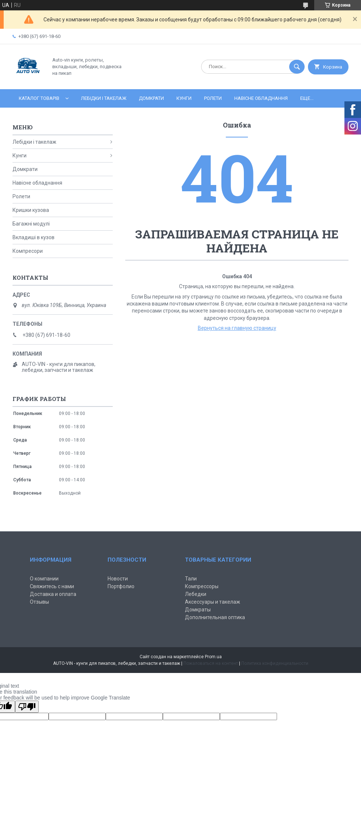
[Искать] (297, 67)
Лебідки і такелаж (103, 98)
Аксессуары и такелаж (212, 602)
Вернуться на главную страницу (237, 328)
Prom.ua (213, 656)
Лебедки (195, 594)
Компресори (28, 251)
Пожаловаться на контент (210, 663)
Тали (191, 579)
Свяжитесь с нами (52, 586)
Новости (118, 579)
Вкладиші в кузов (34, 237)
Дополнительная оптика (215, 617)
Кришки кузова (31, 210)
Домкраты (198, 610)
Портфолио (121, 586)
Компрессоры (201, 586)
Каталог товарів (39, 98)
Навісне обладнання (261, 98)
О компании (44, 579)
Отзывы (39, 602)
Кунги (184, 98)
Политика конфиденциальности (274, 663)
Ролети (213, 98)
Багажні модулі (31, 224)
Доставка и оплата (53, 594)
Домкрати (151, 98)
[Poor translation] (27, 707)
